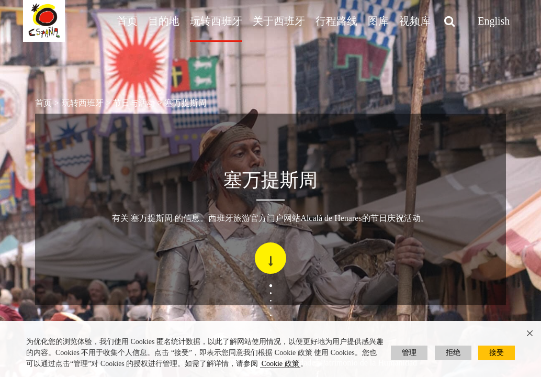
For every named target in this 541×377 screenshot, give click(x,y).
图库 (378, 21)
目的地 (163, 21)
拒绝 (453, 353)
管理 (409, 353)
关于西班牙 (279, 21)
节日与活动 (134, 102)
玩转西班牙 (216, 21)
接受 (496, 353)
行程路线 (336, 21)
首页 (127, 21)
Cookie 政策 (280, 364)
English (494, 21)
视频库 (415, 21)
